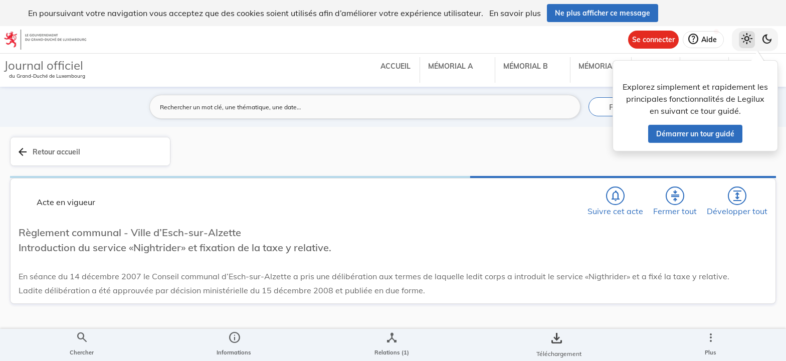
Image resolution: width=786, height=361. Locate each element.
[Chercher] (474, 156)
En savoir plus (515, 13)
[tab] (746, 162)
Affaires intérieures (644, 294)
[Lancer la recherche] (567, 107)
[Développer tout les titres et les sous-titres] (560, 156)
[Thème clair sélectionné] (747, 39)
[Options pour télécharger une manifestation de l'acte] (746, 290)
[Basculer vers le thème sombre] (767, 39)
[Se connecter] (653, 40)
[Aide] (703, 39)
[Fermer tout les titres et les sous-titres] (531, 156)
